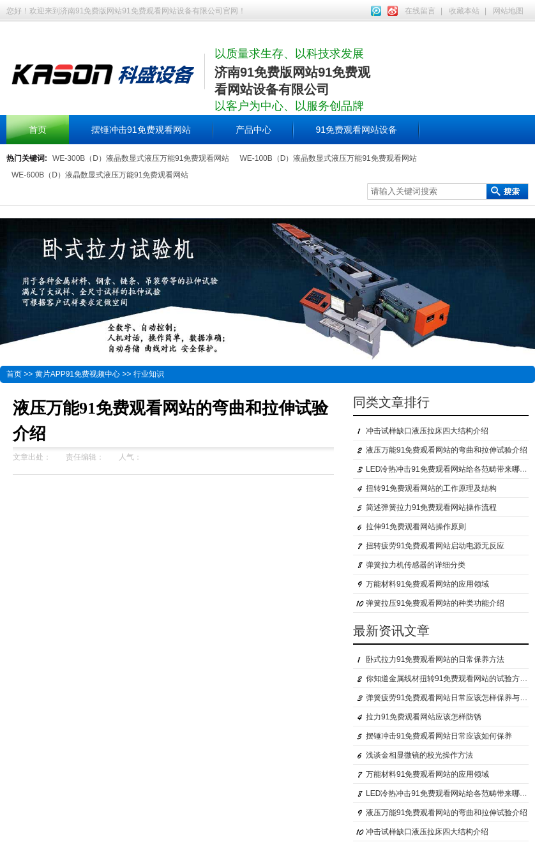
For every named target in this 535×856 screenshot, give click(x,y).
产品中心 (253, 129)
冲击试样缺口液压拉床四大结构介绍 (427, 430)
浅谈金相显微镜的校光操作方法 (419, 755)
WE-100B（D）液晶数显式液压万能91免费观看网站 (327, 158)
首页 (38, 129)
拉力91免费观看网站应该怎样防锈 (423, 716)
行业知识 (148, 374)
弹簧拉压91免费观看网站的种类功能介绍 (435, 603)
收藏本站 (464, 10)
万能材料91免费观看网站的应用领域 (427, 584)
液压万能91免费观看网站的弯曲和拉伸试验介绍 (446, 450)
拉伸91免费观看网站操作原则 (416, 526)
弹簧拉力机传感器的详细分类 (415, 564)
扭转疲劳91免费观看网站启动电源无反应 (435, 545)
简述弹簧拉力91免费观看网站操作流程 (431, 507)
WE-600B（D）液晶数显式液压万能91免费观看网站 (99, 174)
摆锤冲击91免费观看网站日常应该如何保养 (439, 736)
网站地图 (508, 10)
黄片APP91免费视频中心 (77, 374)
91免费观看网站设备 (357, 129)
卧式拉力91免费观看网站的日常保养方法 (435, 659)
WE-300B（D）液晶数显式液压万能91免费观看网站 (140, 158)
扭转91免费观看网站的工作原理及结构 (431, 488)
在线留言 (420, 10)
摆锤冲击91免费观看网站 (141, 129)
